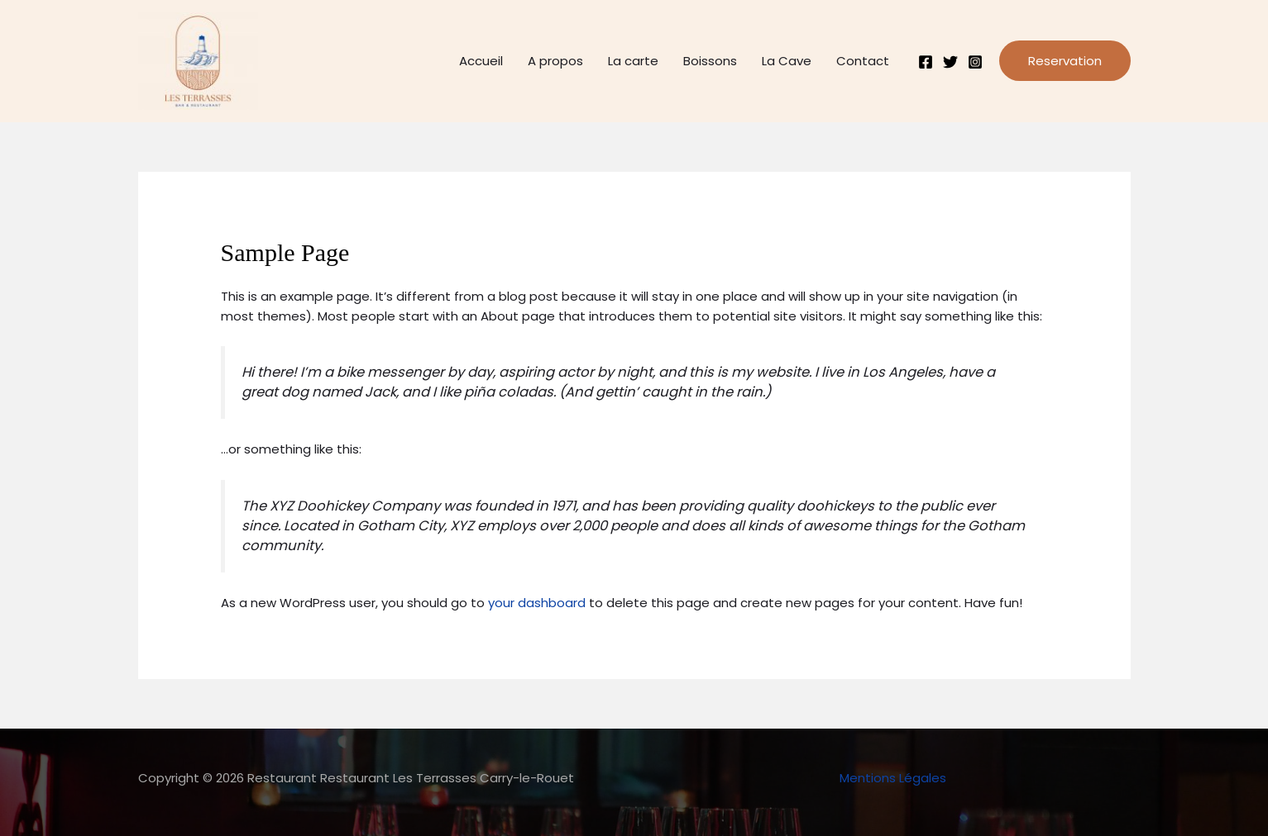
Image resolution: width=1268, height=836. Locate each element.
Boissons (710, 60)
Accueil (481, 60)
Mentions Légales (893, 777)
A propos (555, 60)
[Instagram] (975, 62)
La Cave (786, 60)
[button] (1065, 60)
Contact (862, 60)
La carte (633, 60)
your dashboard (537, 602)
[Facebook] (925, 62)
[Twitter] (950, 62)
